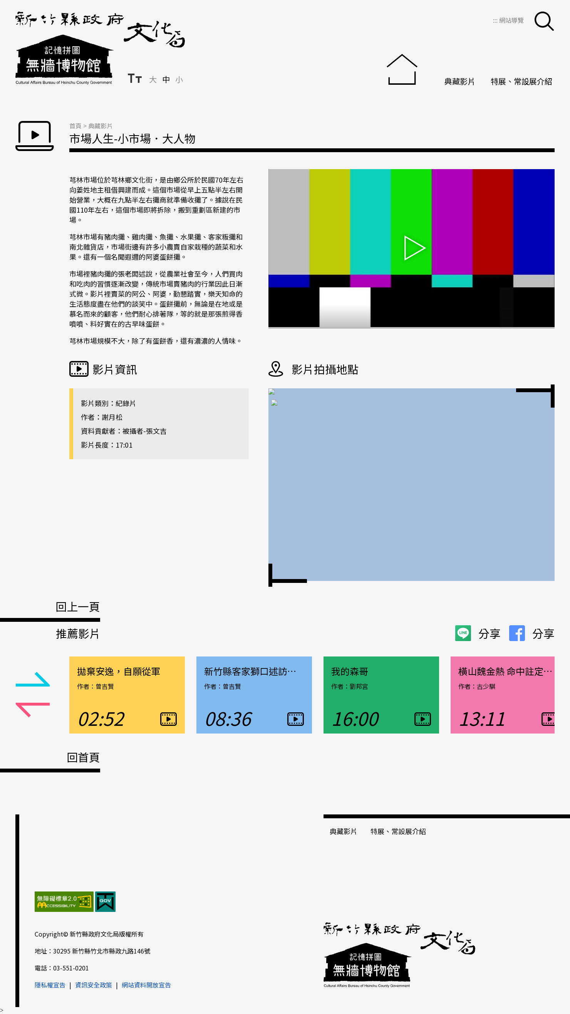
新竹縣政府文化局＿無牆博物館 (100, 48)
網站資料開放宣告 (146, 984)
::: (496, 20)
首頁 (75, 125)
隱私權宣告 (50, 984)
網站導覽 (511, 20)
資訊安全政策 (93, 984)
